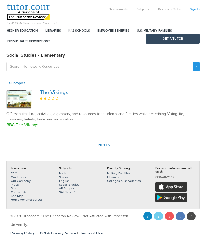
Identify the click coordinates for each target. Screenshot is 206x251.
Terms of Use (91, 233)
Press (15, 185)
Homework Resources (27, 199)
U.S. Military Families (154, 30)
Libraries (53, 30)
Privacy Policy (22, 233)
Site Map (17, 196)
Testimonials (118, 9)
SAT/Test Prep (69, 192)
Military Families (118, 173)
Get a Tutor (173, 38)
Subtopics (15, 83)
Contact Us (19, 192)
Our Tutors (18, 177)
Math (62, 173)
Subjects (143, 9)
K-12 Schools (79, 30)
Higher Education (22, 30)
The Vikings (54, 92)
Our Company (21, 181)
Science (65, 177)
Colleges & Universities (124, 181)
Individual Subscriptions (28, 41)
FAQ (14, 173)
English (64, 181)
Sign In (195, 9)
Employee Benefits (113, 30)
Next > (104, 145)
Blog (14, 188)
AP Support (67, 188)
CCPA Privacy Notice (58, 233)
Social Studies (69, 185)
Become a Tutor (169, 9)
